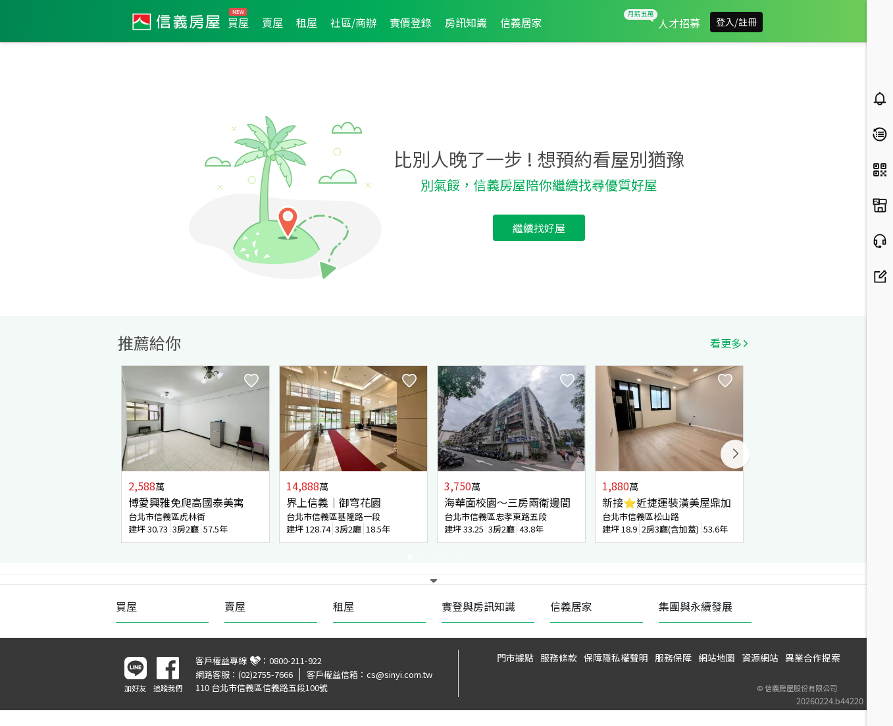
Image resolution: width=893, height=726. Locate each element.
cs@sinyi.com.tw (399, 674)
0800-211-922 (295, 660)
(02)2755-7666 (265, 674)
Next (735, 454)
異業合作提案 (812, 657)
